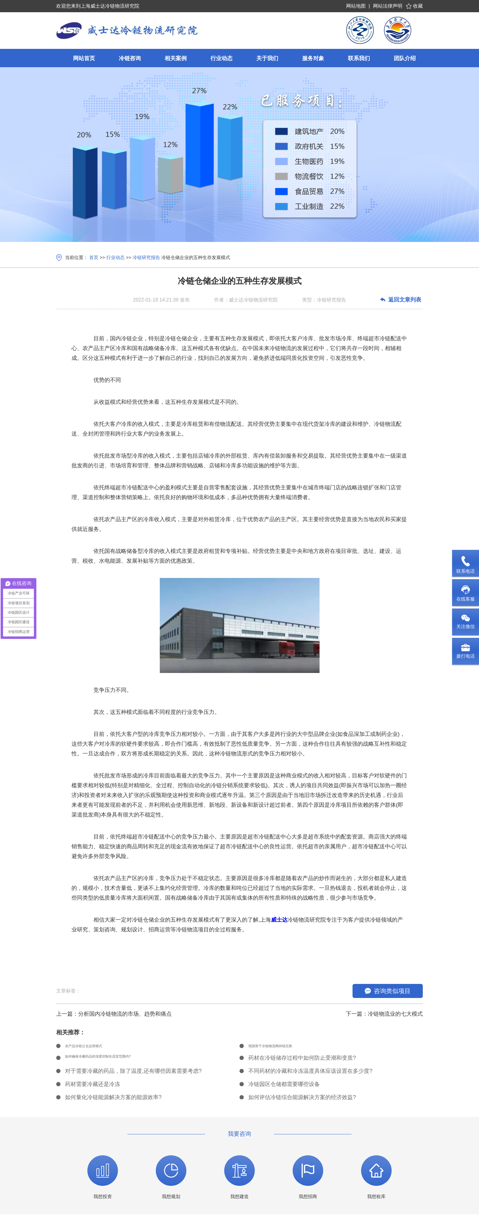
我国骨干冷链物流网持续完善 (284, 1047)
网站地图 (356, 6)
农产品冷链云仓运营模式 (95, 1047)
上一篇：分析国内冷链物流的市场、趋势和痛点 (114, 1014)
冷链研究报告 (146, 257)
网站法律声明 (387, 6)
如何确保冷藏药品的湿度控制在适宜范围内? (119, 1061)
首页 (93, 257)
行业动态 (115, 257)
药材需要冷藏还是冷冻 (92, 1087)
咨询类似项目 (388, 991)
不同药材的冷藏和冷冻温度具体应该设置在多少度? (310, 1074)
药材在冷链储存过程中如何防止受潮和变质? (302, 1061)
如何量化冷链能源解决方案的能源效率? (113, 1100)
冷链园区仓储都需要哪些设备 (284, 1087)
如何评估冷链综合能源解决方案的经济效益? (302, 1100)
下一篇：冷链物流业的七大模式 (384, 1014)
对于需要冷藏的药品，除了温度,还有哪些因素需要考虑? (133, 1074)
